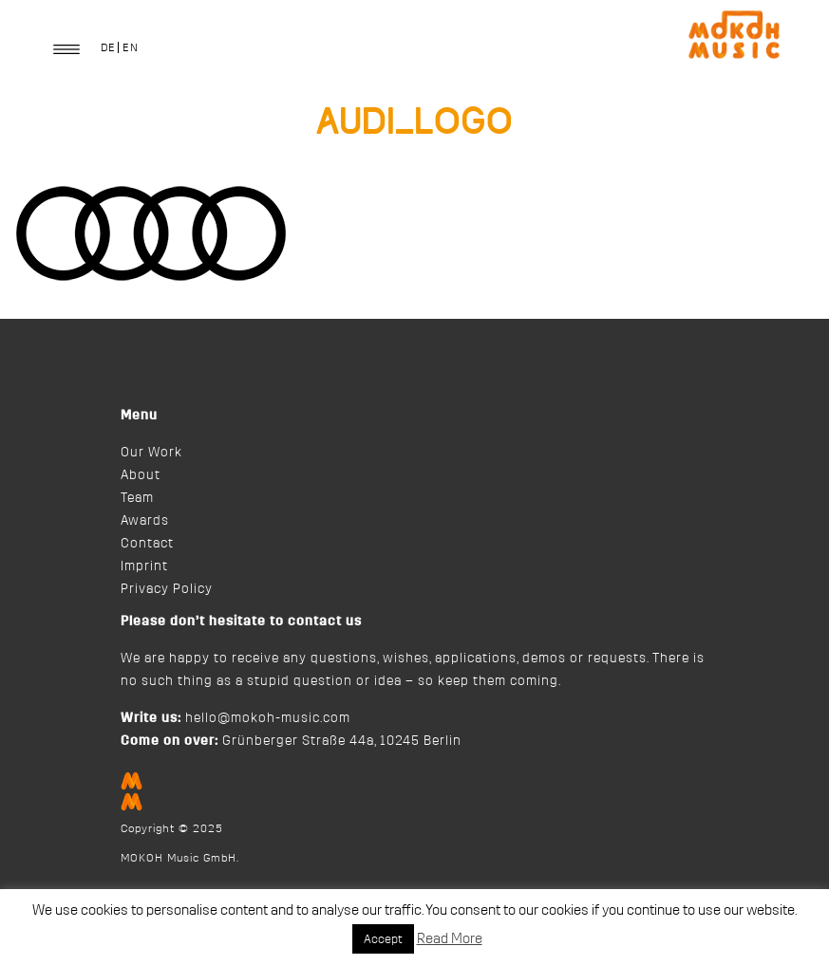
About (140, 475)
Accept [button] (383, 939)
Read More (449, 939)
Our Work (151, 452)
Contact (147, 543)
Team (137, 498)
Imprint (144, 566)
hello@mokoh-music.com (267, 718)
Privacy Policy (167, 589)
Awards (145, 521)
